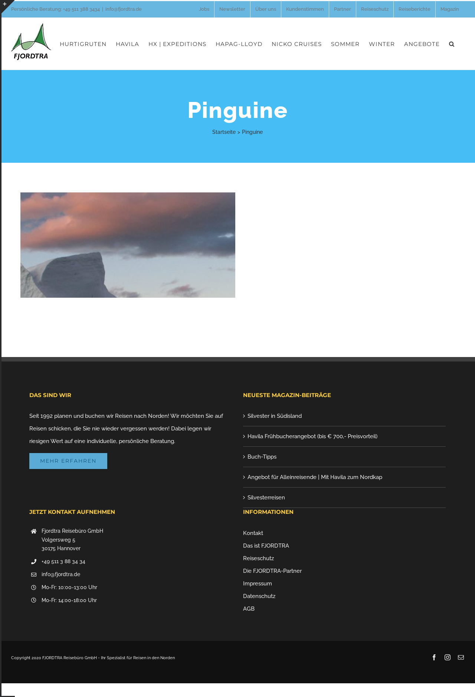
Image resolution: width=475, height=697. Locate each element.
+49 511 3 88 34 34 (63, 561)
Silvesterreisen (266, 497)
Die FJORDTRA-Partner (272, 571)
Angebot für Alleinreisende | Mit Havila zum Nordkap (315, 477)
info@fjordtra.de (123, 9)
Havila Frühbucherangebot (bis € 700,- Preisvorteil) (312, 436)
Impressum (257, 583)
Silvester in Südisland (275, 416)
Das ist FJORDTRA (266, 545)
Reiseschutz (258, 558)
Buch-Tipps (262, 456)
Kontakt (253, 533)
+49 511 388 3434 (81, 9)
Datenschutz (259, 596)
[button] (452, 44)
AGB (249, 608)
